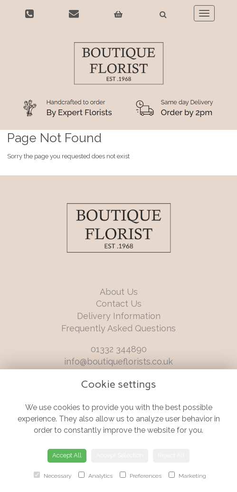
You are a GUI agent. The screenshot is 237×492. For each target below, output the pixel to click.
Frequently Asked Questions (118, 328)
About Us (119, 292)
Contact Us (119, 304)
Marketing (187, 475)
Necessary (52, 475)
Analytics (95, 475)
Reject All (171, 455)
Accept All (67, 455)
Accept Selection (119, 455)
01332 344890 (119, 349)
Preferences (140, 475)
